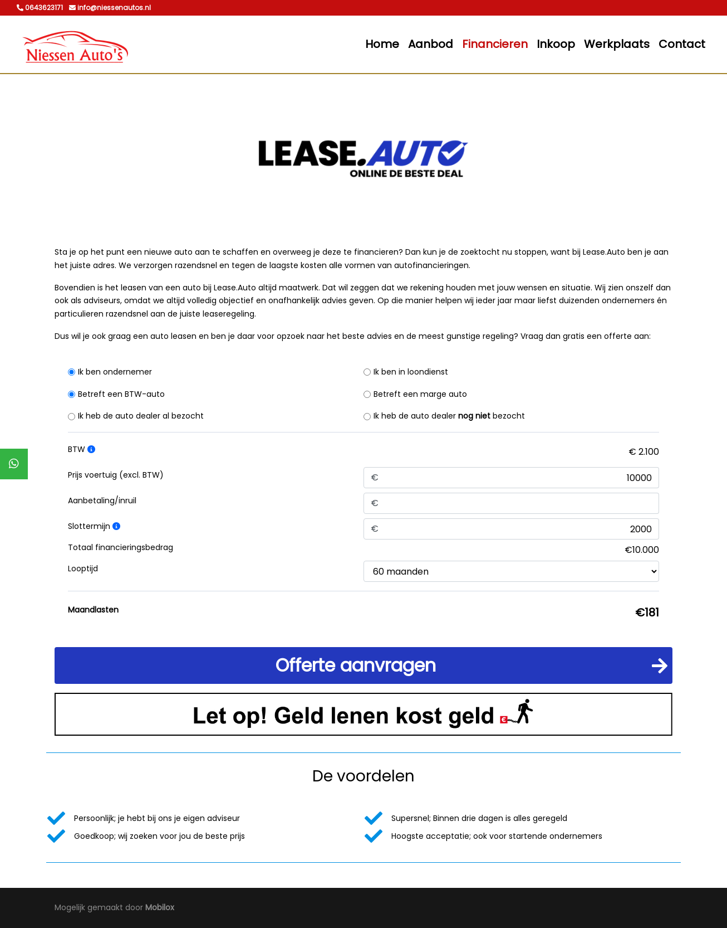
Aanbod (430, 44)
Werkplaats (617, 44)
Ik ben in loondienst (411, 371)
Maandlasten (93, 609)
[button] (363, 665)
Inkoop (556, 44)
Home (382, 44)
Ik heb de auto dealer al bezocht (141, 415)
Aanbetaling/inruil (102, 500)
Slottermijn (94, 526)
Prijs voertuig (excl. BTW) (116, 474)
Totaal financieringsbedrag (120, 547)
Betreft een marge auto (420, 394)
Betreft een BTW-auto (121, 394)
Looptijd (83, 568)
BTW (81, 449)
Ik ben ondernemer (115, 371)
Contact (682, 44)
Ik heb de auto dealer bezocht (449, 415)
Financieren (495, 44)
